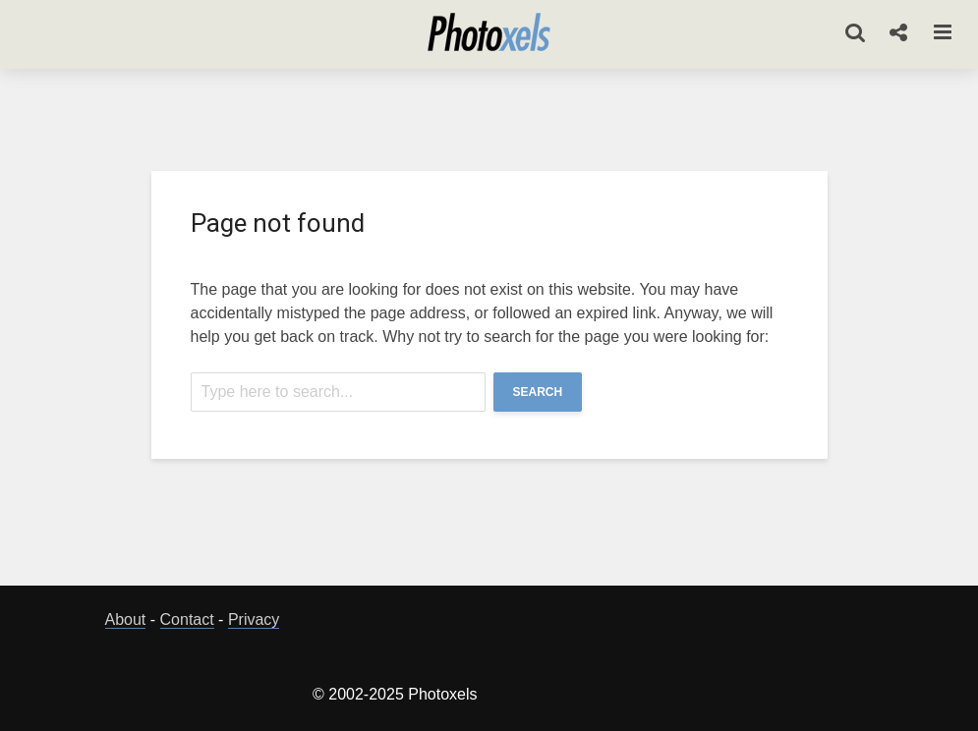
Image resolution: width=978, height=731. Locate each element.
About (125, 619)
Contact (187, 619)
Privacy (253, 619)
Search (538, 392)
